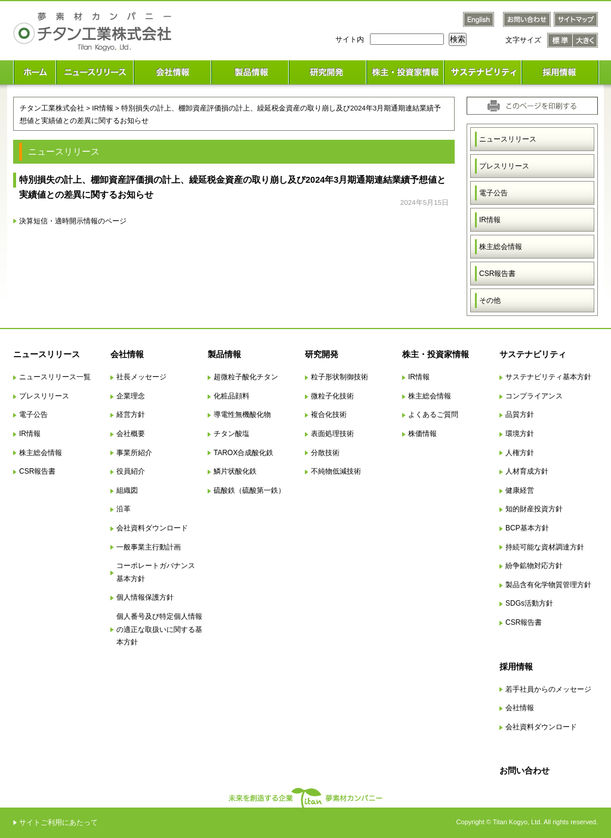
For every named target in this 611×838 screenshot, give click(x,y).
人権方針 (519, 453)
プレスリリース (504, 166)
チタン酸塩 (231, 433)
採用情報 (516, 666)
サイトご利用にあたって (58, 822)
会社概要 (130, 433)
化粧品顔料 (231, 396)
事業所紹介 (134, 453)
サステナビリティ (532, 354)
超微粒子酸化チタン (246, 377)
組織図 (127, 490)
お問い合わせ (524, 770)
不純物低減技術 (336, 471)
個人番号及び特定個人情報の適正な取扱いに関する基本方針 (159, 629)
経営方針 (130, 414)
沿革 (123, 509)
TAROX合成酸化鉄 (243, 453)
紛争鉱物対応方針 (534, 565)
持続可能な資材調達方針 (544, 547)
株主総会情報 (500, 247)
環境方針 (519, 433)
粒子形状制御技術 (339, 377)
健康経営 (519, 490)
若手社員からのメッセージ (548, 689)
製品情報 (224, 354)
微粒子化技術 (332, 396)
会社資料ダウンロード (152, 528)
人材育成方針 (526, 471)
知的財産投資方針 (534, 509)
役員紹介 (130, 471)
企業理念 (130, 396)
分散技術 (325, 453)
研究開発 (321, 354)
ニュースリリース (507, 139)
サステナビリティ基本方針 (548, 377)
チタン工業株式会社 (52, 108)
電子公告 (493, 193)
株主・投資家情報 (435, 354)
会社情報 (127, 354)
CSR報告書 (497, 273)
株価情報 (422, 433)
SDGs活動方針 (529, 603)
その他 (490, 300)
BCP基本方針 (527, 528)
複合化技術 (329, 414)
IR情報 (490, 220)
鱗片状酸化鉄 (235, 471)
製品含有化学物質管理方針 (548, 585)
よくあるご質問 (433, 414)
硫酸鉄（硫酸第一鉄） (249, 490)
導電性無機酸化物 (242, 414)
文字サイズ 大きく (585, 40)
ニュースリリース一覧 (55, 377)
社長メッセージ (141, 377)
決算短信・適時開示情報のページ (72, 221)
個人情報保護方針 (145, 597)
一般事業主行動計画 (148, 547)
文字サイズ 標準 (560, 40)
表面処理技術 (332, 433)
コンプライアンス (534, 396)
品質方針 (519, 414)
